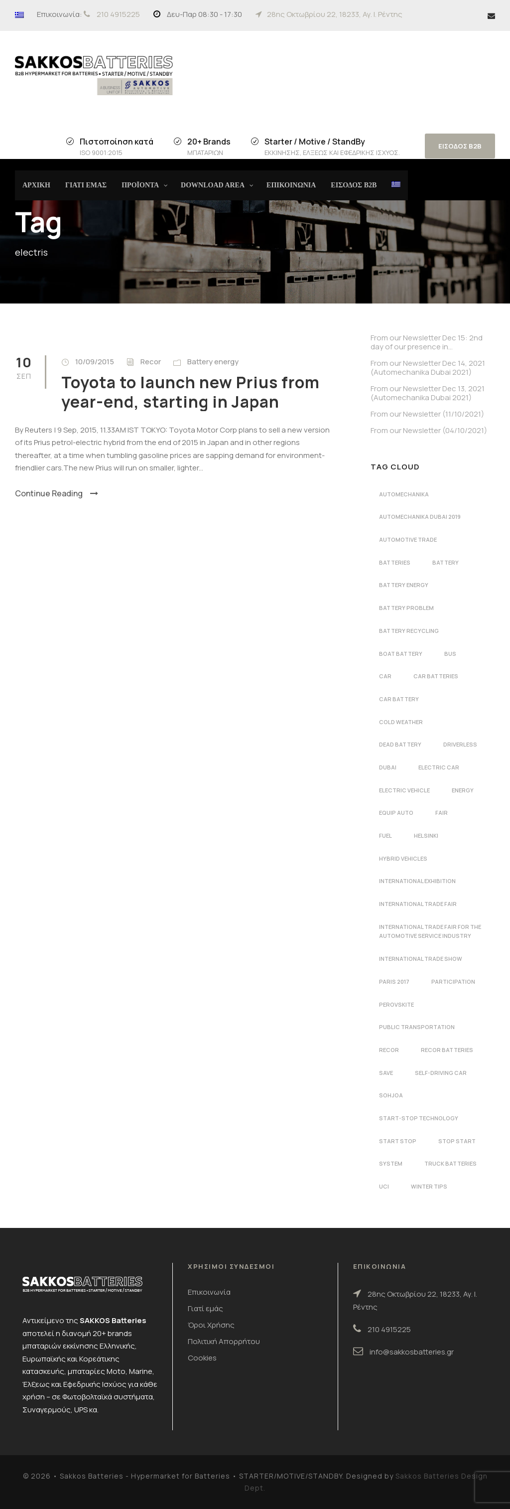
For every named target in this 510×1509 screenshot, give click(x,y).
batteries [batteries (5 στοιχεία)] (394, 562)
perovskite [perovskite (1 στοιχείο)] (396, 1004)
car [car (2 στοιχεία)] (385, 676)
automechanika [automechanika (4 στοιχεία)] (404, 494)
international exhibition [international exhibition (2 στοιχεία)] (417, 881)
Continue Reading (56, 493)
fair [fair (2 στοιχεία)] (441, 812)
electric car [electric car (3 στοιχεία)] (438, 767)
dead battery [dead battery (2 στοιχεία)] (400, 744)
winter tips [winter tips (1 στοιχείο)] (429, 1186)
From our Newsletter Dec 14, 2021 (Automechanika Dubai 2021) (428, 367)
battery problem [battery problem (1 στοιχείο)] (406, 607)
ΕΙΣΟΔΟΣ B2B (460, 146)
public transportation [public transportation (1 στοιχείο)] (417, 1027)
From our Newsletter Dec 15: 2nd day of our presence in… (427, 342)
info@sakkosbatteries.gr (412, 1352)
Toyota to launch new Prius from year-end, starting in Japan (190, 391)
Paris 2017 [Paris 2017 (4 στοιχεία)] (394, 981)
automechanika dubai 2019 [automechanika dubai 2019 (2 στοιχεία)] (420, 516)
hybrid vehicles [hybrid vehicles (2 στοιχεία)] (403, 858)
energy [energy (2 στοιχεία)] (463, 790)
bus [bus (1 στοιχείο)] (450, 653)
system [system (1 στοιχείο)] (390, 1163)
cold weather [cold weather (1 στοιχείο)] (401, 722)
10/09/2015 (94, 361)
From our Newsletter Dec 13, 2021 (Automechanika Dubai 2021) (428, 393)
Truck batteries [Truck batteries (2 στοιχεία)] (450, 1163)
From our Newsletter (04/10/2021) (429, 430)
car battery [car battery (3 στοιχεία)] (399, 699)
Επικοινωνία (209, 1292)
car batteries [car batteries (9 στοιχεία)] (435, 676)
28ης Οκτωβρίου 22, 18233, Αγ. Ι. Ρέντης (334, 14)
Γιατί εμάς (205, 1308)
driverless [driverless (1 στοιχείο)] (460, 744)
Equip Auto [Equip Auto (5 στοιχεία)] (396, 812)
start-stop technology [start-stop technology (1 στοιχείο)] (418, 1118)
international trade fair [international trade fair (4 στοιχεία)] (418, 903)
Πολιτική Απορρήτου (224, 1341)
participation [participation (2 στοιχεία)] (453, 981)
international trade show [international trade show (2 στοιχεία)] (420, 958)
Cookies (202, 1358)
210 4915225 (118, 14)
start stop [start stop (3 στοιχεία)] (397, 1141)
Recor (150, 361)
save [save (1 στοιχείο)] (386, 1072)
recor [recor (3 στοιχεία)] (389, 1050)
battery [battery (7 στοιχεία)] (445, 562)
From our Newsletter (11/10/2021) (427, 414)
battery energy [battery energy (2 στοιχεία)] (403, 585)
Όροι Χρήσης (211, 1325)
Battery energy (213, 361)
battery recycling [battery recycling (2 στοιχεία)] (409, 630)
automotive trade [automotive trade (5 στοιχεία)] (408, 539)
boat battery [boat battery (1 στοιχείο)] (400, 653)
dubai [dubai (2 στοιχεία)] (387, 767)
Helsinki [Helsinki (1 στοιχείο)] (426, 835)
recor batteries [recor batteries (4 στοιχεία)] (447, 1050)
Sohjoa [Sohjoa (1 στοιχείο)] (391, 1095)
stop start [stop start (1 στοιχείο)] (457, 1141)
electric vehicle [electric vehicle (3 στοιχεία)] (404, 790)
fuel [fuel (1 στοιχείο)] (385, 835)
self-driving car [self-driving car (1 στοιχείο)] (441, 1072)
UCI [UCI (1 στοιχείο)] (384, 1186)
